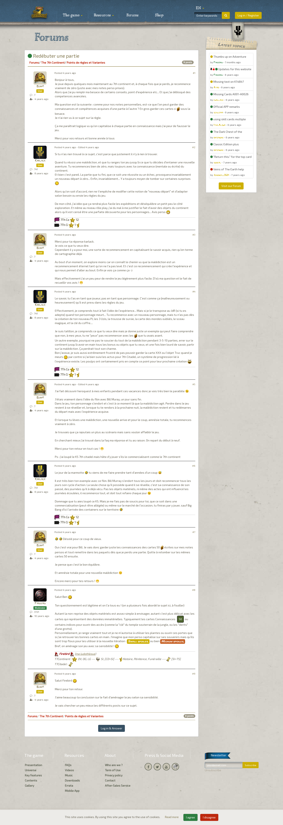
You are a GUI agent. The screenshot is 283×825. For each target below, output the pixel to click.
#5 (193, 384)
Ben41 (40, 86)
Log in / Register (248, 15)
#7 (193, 532)
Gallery (29, 785)
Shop (159, 15)
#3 (193, 234)
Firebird (40, 603)
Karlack (40, 160)
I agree (190, 817)
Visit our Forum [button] (231, 186)
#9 (193, 673)
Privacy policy (113, 775)
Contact (110, 780)
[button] (200, 8)
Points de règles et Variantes (86, 62)
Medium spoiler (173, 641)
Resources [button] (104, 15)
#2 (193, 147)
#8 (193, 590)
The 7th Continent (53, 62)
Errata (69, 785)
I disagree (209, 817)
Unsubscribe (213, 770)
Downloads (72, 780)
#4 (193, 291)
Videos (69, 770)
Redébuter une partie (53, 56)
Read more (172, 817)
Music (69, 775)
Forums (132, 15)
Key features (33, 775)
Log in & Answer (111, 728)
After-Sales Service (117, 785)
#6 (193, 465)
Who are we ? (114, 765)
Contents (31, 780)
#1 (194, 73)
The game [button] (73, 15)
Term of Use (113, 770)
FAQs (68, 765)
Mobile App (72, 790)
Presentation (33, 765)
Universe (30, 770)
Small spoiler (138, 641)
